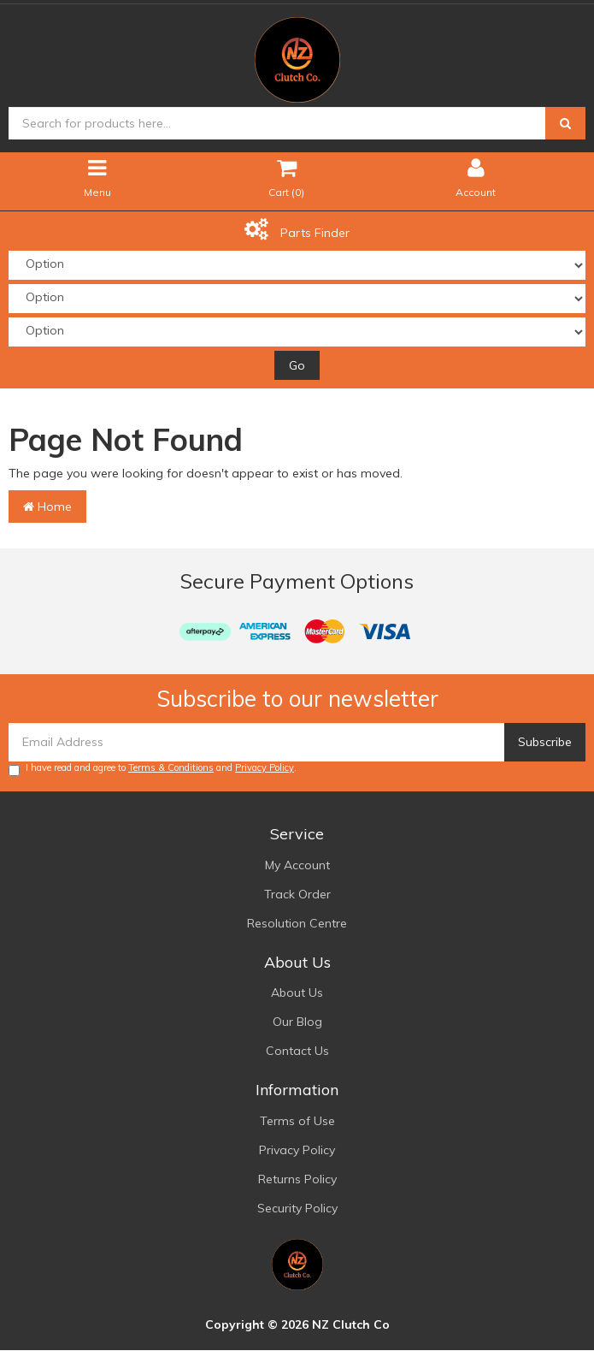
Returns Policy (297, 1179)
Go (297, 365)
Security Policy (297, 1208)
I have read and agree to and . (153, 768)
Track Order (297, 894)
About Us (297, 992)
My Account (297, 865)
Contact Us (297, 1050)
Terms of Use (297, 1121)
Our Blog (297, 1021)
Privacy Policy (264, 767)
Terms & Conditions (171, 767)
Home (47, 506)
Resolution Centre (297, 923)
